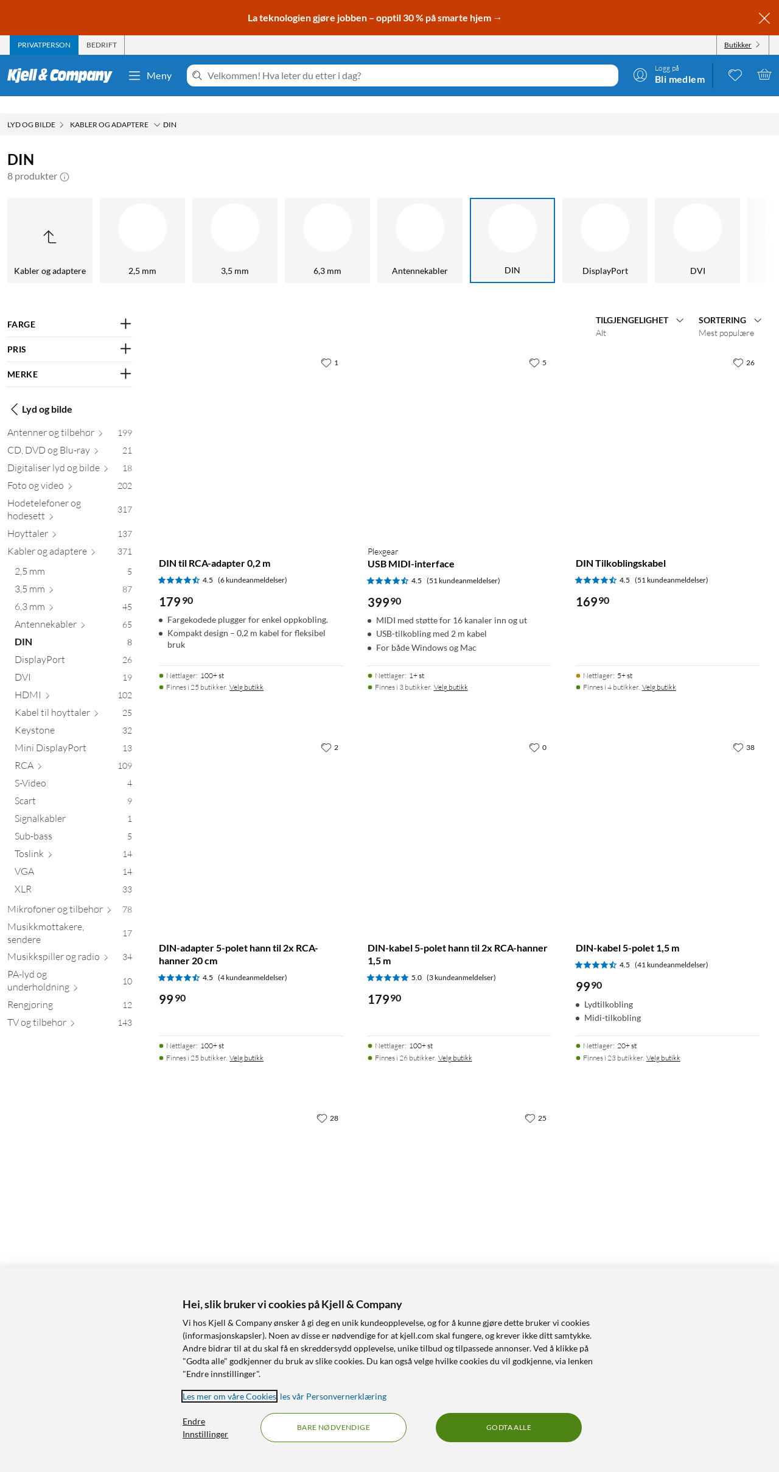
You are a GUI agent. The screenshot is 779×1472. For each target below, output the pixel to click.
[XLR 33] (73, 874)
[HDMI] (667, 223)
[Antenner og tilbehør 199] (69, 418)
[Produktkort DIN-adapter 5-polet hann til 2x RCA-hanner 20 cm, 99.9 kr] (251, 811)
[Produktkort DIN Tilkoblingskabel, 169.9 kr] (667, 426)
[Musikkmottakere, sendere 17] (69, 918)
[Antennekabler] (297, 223)
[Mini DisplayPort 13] (73, 733)
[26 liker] (744, 345)
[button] (64, 159)
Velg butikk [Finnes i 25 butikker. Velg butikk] (246, 670)
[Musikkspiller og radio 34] (69, 942)
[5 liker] (538, 345)
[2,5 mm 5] (73, 557)
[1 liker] (329, 345)
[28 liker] (327, 1100)
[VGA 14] (73, 857)
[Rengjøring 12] (69, 990)
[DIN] (389, 223)
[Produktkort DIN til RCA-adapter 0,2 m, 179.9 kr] (251, 426)
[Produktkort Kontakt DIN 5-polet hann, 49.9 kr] (251, 1181)
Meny (149, 75)
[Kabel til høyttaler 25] (73, 698)
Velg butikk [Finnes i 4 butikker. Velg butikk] (659, 670)
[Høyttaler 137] (69, 519)
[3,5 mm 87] (73, 574)
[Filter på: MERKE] (69, 357)
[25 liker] (536, 1100)
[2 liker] (329, 730)
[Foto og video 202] (69, 471)
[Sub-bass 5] (73, 821)
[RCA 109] (73, 751)
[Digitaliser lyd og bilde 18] (69, 453)
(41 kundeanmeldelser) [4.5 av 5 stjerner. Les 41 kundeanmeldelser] (671, 947)
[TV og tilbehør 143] (69, 1008)
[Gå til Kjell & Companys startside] (63, 75)
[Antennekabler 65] (73, 610)
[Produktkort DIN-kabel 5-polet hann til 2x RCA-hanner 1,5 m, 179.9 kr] (459, 811)
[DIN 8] (73, 627)
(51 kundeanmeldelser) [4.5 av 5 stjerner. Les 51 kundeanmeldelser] (463, 563)
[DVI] (575, 223)
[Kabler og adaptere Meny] (157, 107)
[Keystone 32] (73, 715)
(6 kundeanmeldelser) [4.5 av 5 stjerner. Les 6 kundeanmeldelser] (252, 562)
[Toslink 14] (73, 839)
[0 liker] (538, 730)
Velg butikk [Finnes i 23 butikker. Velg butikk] (663, 1040)
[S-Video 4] (73, 768)
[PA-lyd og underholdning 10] (69, 966)
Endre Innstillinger (205, 1427)
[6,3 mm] (204, 223)
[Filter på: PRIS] (69, 332)
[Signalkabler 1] (73, 804)
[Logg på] (669, 74)
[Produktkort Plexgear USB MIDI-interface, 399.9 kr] (459, 426)
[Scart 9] (73, 786)
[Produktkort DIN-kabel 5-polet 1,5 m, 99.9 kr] (667, 811)
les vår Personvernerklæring (333, 1396)
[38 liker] (744, 730)
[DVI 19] (73, 662)
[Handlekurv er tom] (764, 74)
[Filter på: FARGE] (69, 307)
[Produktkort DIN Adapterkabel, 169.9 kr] (459, 1181)
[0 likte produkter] (735, 74)
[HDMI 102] (73, 680)
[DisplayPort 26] (73, 645)
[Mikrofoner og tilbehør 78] (69, 894)
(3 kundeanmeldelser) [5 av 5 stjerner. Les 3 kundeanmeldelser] (461, 960)
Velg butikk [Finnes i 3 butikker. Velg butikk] (451, 670)
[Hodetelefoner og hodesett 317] (69, 495)
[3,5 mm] (112, 223)
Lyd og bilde (39, 392)
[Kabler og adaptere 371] (69, 536)
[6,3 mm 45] (73, 592)
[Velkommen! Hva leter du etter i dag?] (410, 75)
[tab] (44, 45)
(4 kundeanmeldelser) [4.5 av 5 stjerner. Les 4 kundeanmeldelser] (252, 960)
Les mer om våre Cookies (229, 1396)
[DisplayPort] (482, 223)
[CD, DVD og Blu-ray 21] (69, 435)
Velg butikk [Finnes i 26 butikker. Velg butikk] (455, 1040)
